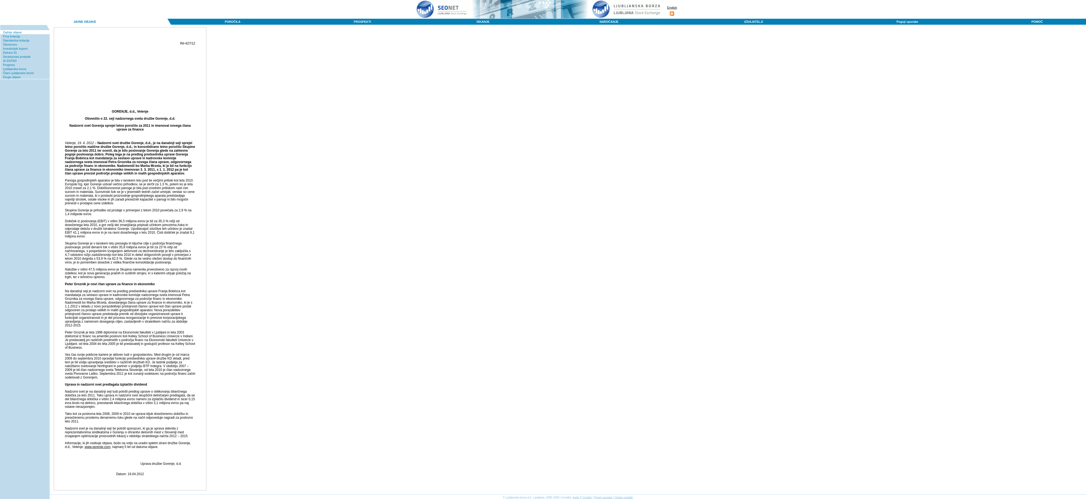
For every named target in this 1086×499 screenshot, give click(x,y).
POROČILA (233, 21)
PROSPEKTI (362, 21)
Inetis (576, 497)
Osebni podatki (624, 497)
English (672, 7)
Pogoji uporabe (907, 21)
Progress (9, 64)
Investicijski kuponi (15, 48)
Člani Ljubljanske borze (18, 73)
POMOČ (1037, 21)
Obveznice (10, 44)
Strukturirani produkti (17, 56)
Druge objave (12, 77)
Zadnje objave (12, 32)
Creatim (587, 497)
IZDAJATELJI (753, 21)
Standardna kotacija (16, 40)
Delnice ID (10, 52)
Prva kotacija (11, 36)
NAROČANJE (608, 21)
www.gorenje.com (98, 447)
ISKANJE (483, 21)
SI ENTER (10, 60)
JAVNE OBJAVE (84, 21)
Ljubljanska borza (14, 69)
